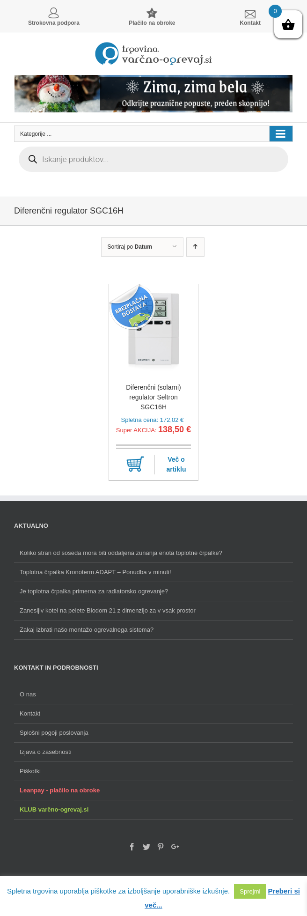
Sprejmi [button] (250, 891)
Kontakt (30, 713)
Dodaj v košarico (135, 464)
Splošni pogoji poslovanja (54, 732)
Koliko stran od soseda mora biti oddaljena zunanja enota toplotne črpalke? (121, 552)
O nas (28, 694)
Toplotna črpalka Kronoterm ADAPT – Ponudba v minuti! (95, 572)
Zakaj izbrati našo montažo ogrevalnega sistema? (87, 629)
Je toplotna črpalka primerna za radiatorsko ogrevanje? (94, 591)
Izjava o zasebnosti (46, 751)
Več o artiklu (176, 464)
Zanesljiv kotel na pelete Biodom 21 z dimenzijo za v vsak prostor (108, 610)
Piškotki (30, 771)
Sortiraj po (130, 247)
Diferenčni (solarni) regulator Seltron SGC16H (153, 397)
